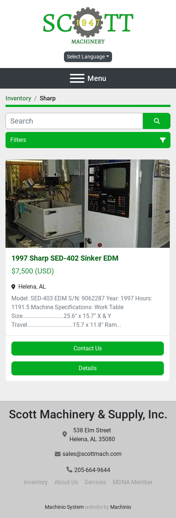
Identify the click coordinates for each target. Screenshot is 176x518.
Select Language (86, 57)
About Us (66, 482)
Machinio (120, 507)
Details (88, 368)
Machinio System (64, 507)
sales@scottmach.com (92, 453)
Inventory (36, 482)
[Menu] (77, 78)
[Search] (74, 121)
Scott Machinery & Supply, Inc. (88, 414)
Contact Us (87, 348)
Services (95, 482)
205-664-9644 (92, 470)
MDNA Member (132, 482)
